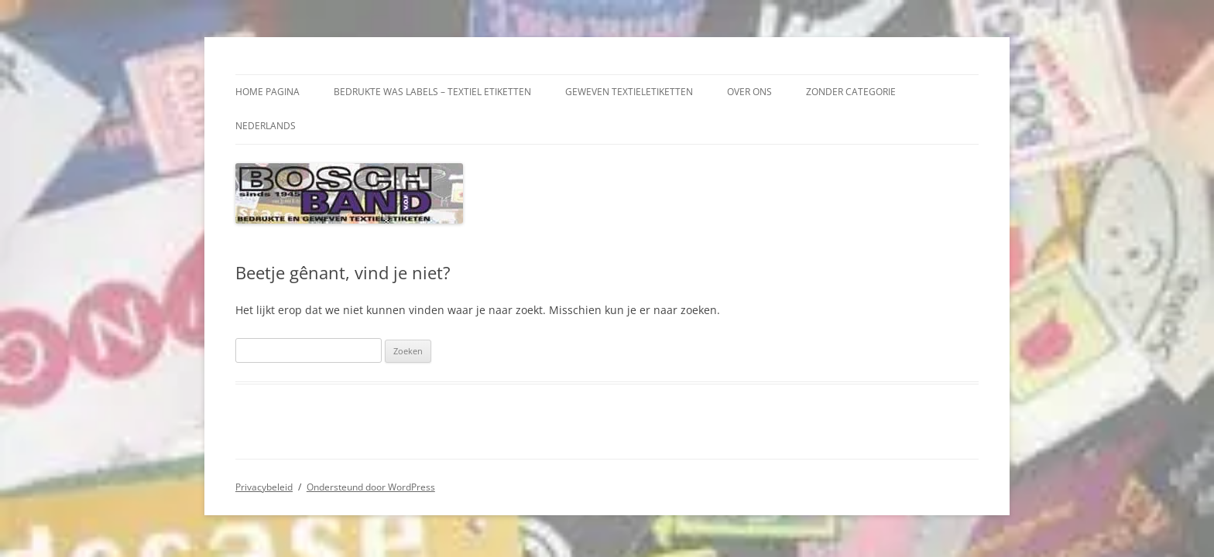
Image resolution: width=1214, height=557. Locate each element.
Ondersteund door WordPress (371, 487)
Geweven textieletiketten (629, 91)
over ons (749, 91)
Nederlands (265, 125)
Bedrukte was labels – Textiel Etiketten (432, 91)
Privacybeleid (264, 487)
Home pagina (267, 91)
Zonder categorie (851, 91)
